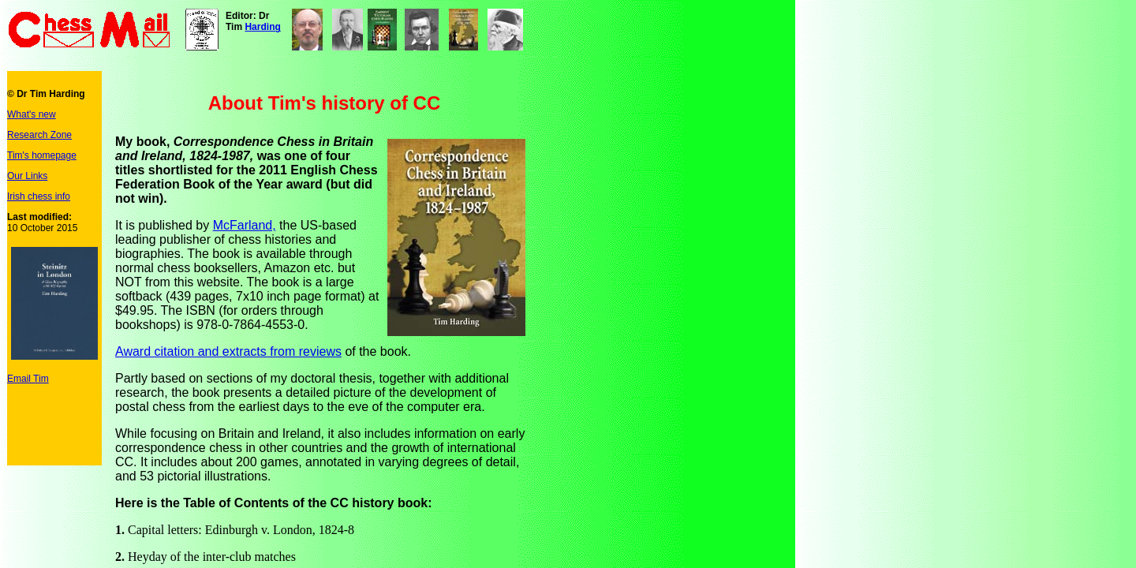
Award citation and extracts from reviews (228, 351)
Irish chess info (38, 196)
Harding (262, 26)
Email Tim (28, 378)
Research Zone (39, 134)
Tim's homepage (42, 155)
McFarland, (244, 225)
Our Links (27, 175)
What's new (31, 114)
